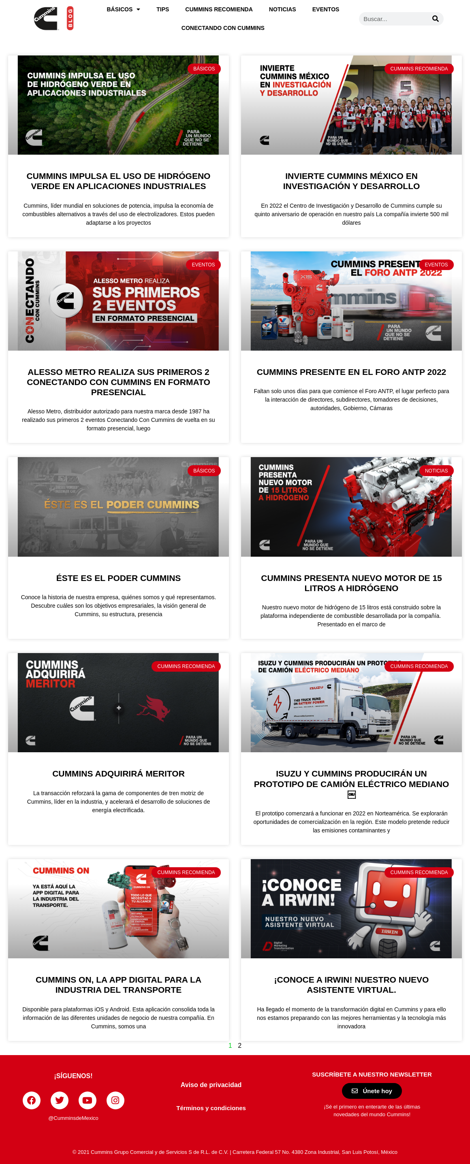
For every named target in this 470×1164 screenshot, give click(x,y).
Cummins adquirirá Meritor (118, 773)
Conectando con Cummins (223, 28)
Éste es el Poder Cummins (118, 578)
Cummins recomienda (218, 9)
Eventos (326, 9)
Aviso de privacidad (211, 1084)
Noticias (282, 9)
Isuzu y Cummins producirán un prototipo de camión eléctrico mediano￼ (351, 783)
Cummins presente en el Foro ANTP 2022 (351, 372)
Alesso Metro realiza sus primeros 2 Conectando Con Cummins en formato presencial (118, 382)
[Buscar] (435, 19)
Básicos (123, 9)
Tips (162, 9)
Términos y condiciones (211, 1107)
